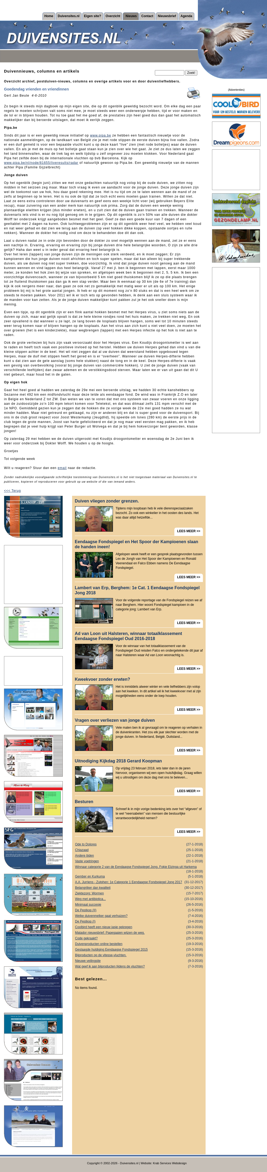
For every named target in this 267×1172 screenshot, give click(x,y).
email (62, 468)
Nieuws (131, 16)
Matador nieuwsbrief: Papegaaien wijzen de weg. (139, 933)
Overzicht (113, 16)
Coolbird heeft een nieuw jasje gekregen (139, 927)
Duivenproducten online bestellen (139, 944)
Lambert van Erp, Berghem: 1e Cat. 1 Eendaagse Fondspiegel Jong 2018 (137, 590)
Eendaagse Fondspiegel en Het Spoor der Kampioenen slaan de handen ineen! (136, 544)
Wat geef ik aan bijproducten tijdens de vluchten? (139, 966)
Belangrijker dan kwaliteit (139, 888)
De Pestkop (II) (139, 910)
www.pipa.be (100, 135)
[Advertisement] (33, 574)
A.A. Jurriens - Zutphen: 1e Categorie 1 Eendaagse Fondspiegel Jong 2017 (139, 882)
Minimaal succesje (139, 904)
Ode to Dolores (139, 844)
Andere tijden (139, 855)
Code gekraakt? (139, 938)
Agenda (186, 16)
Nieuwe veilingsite (139, 961)
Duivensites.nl (68, 16)
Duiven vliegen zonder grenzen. (107, 501)
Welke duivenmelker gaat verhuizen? (139, 916)
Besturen (84, 801)
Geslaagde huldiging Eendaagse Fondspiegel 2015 (139, 949)
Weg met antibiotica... (139, 899)
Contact (147, 16)
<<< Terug (12, 491)
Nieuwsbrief (167, 16)
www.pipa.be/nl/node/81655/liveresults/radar (41, 163)
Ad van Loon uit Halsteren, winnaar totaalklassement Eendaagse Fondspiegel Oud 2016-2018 (128, 636)
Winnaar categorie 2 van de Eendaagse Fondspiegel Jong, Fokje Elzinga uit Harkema (139, 867)
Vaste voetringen (139, 861)
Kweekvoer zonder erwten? (102, 679)
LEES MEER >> (188, 531)
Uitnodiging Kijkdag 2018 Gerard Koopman (118, 761)
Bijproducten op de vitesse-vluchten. (139, 955)
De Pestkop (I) (139, 921)
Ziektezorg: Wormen (139, 893)
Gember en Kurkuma (139, 876)
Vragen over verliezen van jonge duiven (115, 720)
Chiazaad (139, 850)
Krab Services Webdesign (170, 1163)
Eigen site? (92, 16)
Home (48, 16)
